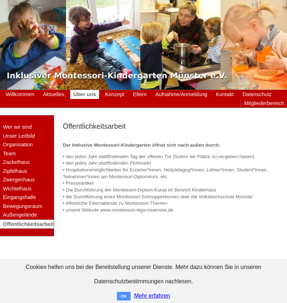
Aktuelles (53, 94)
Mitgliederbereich (264, 103)
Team (9, 153)
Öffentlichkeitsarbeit (28, 224)
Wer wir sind (17, 127)
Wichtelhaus (17, 188)
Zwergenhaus (19, 180)
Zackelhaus (16, 162)
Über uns (84, 94)
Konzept (114, 94)
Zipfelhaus (15, 171)
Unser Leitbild (19, 136)
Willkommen (20, 94)
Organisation (18, 144)
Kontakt (225, 94)
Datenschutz (257, 94)
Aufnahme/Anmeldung (181, 94)
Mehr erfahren (152, 296)
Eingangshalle (19, 197)
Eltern (140, 94)
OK (124, 296)
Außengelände (20, 215)
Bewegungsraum (22, 206)
